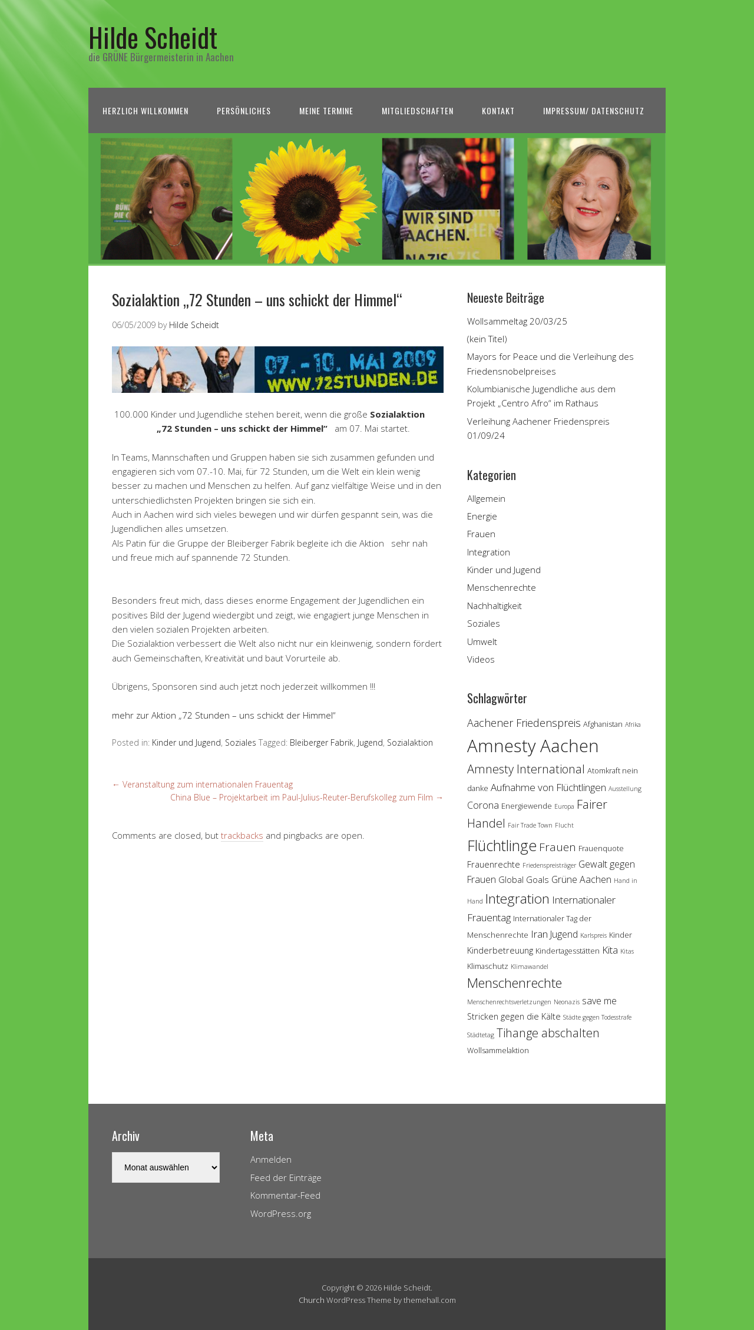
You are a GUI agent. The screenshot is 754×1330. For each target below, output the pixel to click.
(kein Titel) (487, 339)
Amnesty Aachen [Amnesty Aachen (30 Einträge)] (533, 745)
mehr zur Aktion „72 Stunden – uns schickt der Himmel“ (224, 715)
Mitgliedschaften (418, 110)
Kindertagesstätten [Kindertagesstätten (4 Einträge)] (567, 950)
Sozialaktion (410, 742)
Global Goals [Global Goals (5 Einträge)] (523, 879)
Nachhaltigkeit (494, 605)
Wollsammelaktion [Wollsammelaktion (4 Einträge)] (498, 1050)
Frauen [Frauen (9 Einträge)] (557, 847)
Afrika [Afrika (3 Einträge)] (633, 724)
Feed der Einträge (286, 1177)
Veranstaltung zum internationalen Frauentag (202, 784)
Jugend (370, 742)
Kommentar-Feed (285, 1195)
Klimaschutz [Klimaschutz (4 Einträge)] (487, 966)
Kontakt (498, 110)
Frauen (481, 534)
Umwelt (482, 641)
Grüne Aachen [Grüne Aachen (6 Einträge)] (581, 879)
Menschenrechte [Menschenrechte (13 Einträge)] (514, 983)
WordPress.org (280, 1213)
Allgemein (486, 498)
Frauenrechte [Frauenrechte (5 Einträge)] (493, 864)
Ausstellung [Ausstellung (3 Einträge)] (625, 789)
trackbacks (242, 835)
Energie (482, 516)
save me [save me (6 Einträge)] (599, 1000)
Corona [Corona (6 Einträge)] (483, 805)
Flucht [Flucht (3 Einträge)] (564, 825)
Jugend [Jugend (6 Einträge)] (564, 934)
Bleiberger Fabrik (321, 742)
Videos (481, 659)
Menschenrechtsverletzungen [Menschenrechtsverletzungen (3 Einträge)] (509, 1002)
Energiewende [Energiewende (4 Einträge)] (526, 805)
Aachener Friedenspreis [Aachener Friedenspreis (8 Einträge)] (524, 723)
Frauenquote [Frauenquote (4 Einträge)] (601, 848)
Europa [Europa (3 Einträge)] (564, 806)
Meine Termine (326, 110)
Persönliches (244, 110)
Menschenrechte (501, 587)
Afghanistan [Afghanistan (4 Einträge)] (603, 724)
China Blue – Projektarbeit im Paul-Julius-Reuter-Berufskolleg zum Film (307, 797)
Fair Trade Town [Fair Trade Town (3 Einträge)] (530, 825)
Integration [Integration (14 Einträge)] (517, 898)
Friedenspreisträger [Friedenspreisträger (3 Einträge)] (549, 865)
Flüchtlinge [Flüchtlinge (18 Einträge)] (502, 845)
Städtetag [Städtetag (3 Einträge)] (480, 1035)
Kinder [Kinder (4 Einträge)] (620, 934)
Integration (488, 552)
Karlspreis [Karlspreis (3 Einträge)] (593, 935)
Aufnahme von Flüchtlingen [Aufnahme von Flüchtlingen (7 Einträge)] (548, 787)
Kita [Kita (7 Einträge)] (610, 950)
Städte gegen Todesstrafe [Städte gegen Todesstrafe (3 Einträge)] (597, 1017)
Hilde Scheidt (152, 37)
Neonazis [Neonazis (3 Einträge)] (567, 1002)
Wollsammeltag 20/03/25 (517, 321)
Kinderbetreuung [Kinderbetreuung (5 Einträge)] (500, 950)
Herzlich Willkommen (145, 110)
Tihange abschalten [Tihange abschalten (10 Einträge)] (548, 1033)
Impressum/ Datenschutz (593, 110)
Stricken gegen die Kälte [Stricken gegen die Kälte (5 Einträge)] (514, 1016)
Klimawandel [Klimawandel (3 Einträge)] (529, 966)
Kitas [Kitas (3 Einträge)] (627, 951)
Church (312, 1300)
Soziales (240, 742)
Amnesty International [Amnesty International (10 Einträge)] (526, 769)
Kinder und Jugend (186, 742)
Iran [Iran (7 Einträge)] (539, 934)
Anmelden (271, 1159)
